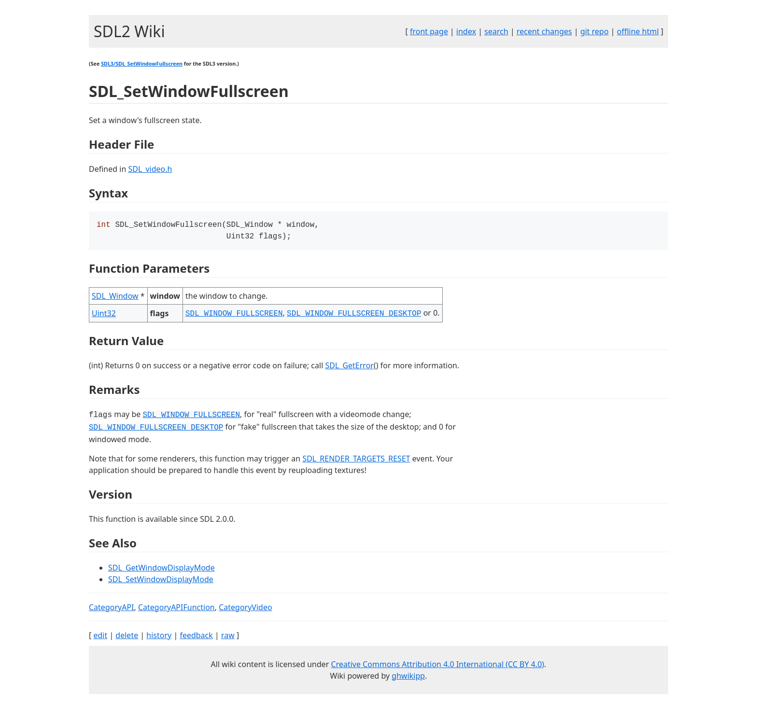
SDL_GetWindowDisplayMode (161, 569)
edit (100, 637)
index (466, 31)
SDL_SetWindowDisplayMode (160, 581)
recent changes (544, 31)
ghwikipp (408, 677)
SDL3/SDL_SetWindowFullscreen (141, 63)
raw (228, 637)
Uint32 (104, 315)
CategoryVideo (245, 609)
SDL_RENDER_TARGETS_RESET (356, 460)
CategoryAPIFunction (176, 609)
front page (429, 31)
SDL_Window (115, 298)
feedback (196, 637)
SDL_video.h (150, 169)
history (158, 637)
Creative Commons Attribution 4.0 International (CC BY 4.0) (438, 666)
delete (126, 637)
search (496, 31)
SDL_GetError (349, 367)
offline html (638, 31)
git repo (594, 31)
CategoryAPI (111, 609)
